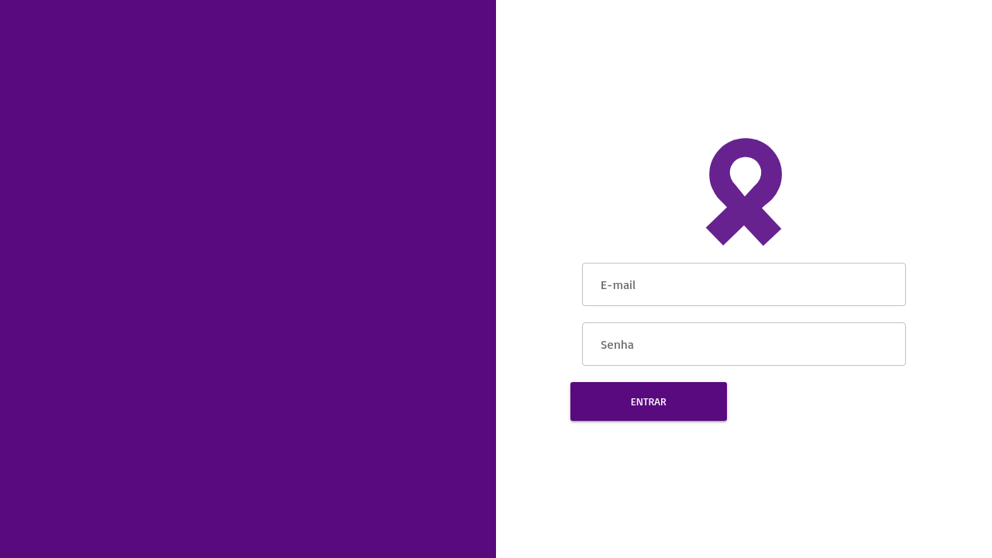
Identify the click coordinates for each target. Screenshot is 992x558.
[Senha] (744, 341)
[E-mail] (744, 282)
